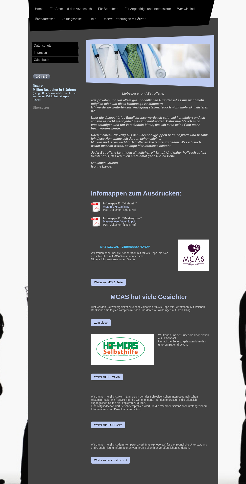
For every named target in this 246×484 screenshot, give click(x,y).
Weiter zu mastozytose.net (110, 460)
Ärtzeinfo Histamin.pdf (116, 206)
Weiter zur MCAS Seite (108, 282)
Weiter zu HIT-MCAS (107, 377)
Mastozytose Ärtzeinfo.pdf (119, 221)
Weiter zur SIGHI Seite (108, 424)
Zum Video (100, 322)
